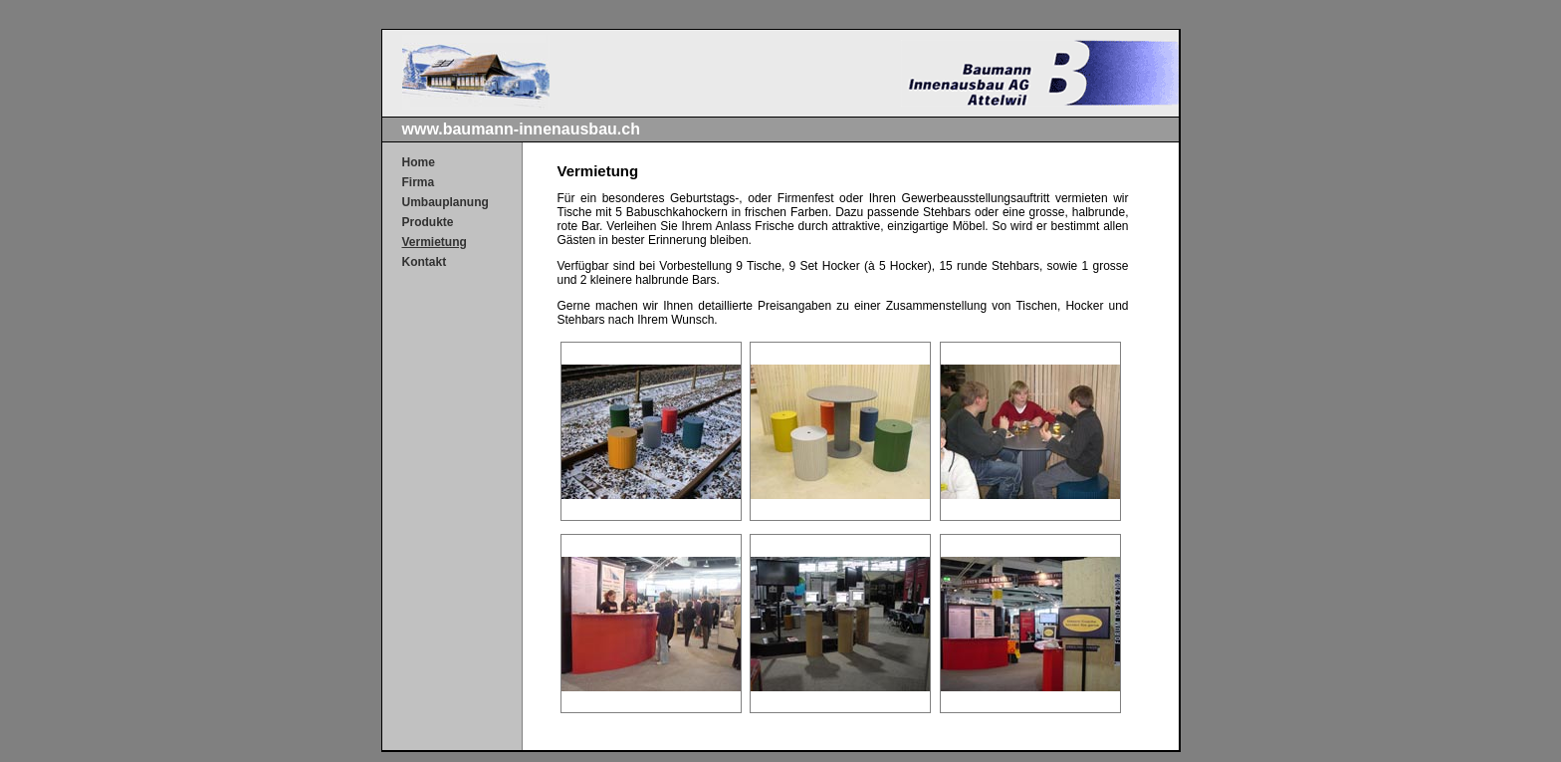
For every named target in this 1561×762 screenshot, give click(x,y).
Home (418, 162)
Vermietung (434, 242)
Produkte (428, 222)
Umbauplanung (445, 202)
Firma (418, 182)
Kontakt (424, 262)
